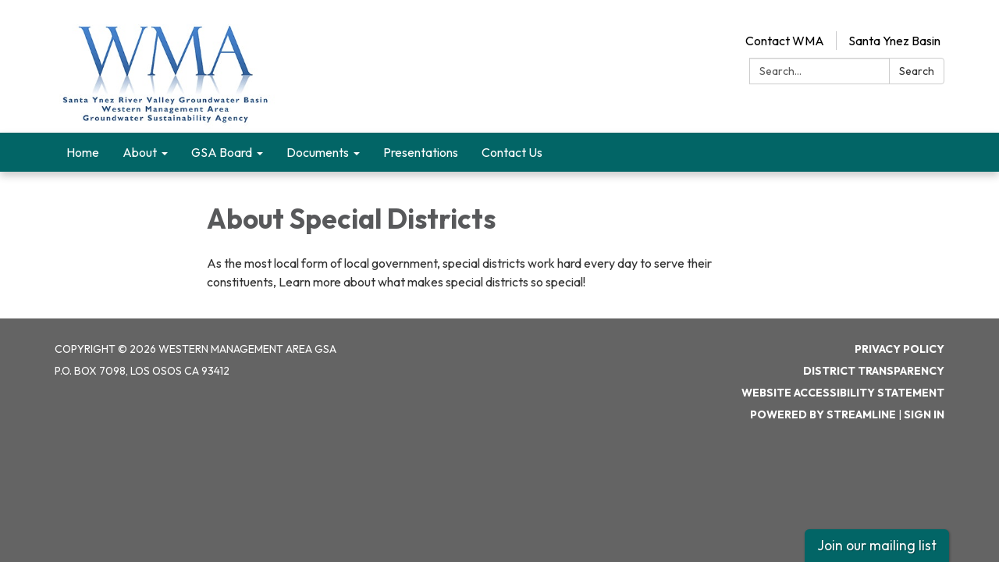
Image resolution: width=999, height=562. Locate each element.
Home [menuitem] (82, 152)
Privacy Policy (899, 349)
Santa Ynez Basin (894, 40)
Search (916, 71)
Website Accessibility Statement (842, 393)
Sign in (924, 414)
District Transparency (873, 371)
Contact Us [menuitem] (512, 152)
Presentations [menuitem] (420, 152)
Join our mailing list (877, 545)
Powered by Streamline (823, 414)
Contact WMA (784, 40)
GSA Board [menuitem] (221, 152)
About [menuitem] (140, 152)
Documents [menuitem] (317, 152)
